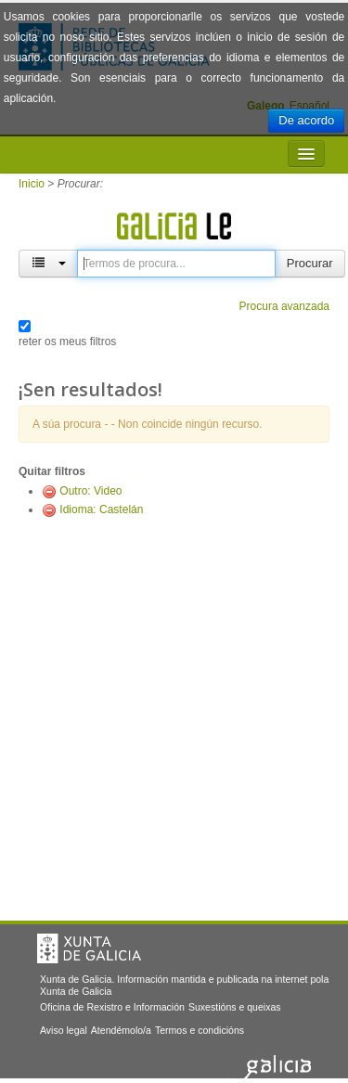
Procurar (310, 263)
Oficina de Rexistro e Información (112, 1006)
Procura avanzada (284, 306)
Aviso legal (63, 1030)
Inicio (32, 183)
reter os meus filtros (67, 341)
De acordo (306, 120)
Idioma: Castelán (101, 509)
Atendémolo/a (121, 1030)
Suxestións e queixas (234, 1006)
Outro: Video (90, 490)
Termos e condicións (199, 1030)
